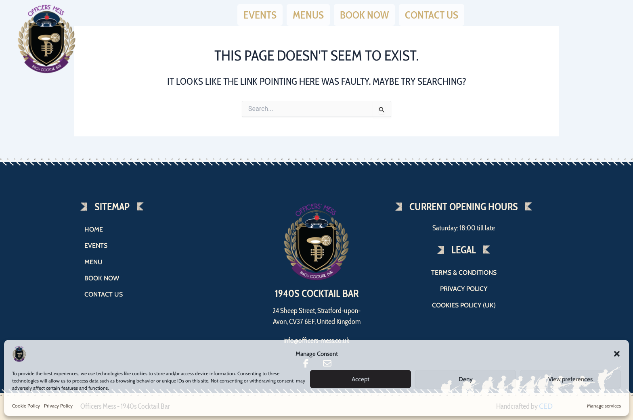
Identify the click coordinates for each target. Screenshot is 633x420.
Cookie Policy (26, 406)
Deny (466, 379)
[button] (617, 354)
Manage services (604, 406)
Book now (364, 13)
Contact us (431, 13)
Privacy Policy (58, 406)
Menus (308, 13)
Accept (360, 379)
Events (260, 13)
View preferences (570, 379)
